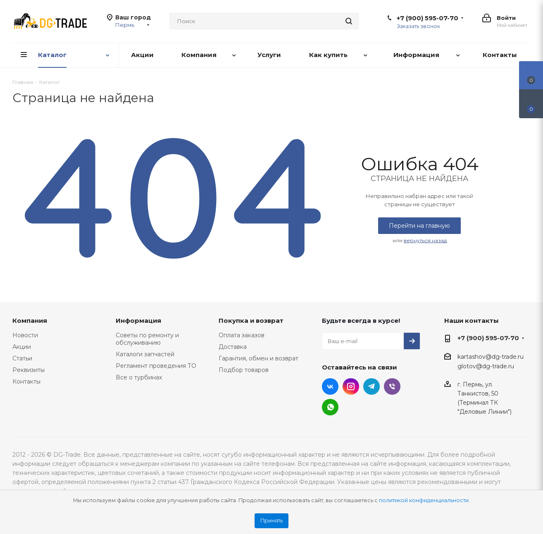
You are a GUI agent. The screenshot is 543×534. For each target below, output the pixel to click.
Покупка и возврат (251, 320)
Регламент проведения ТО (156, 366)
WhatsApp (330, 407)
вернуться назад (425, 240)
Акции (21, 346)
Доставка (233, 346)
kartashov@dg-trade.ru (490, 356)
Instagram (351, 386)
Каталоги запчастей (145, 354)
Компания (29, 320)
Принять (271, 520)
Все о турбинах (139, 377)
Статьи (22, 358)
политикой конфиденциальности (424, 500)
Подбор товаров (244, 370)
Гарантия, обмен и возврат (258, 358)
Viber (392, 386)
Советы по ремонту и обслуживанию (147, 338)
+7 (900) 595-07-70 (427, 18)
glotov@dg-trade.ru (485, 366)
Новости (25, 335)
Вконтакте (330, 386)
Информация (138, 320)
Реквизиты (28, 370)
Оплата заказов (241, 335)
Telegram (371, 386)
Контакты (26, 381)
